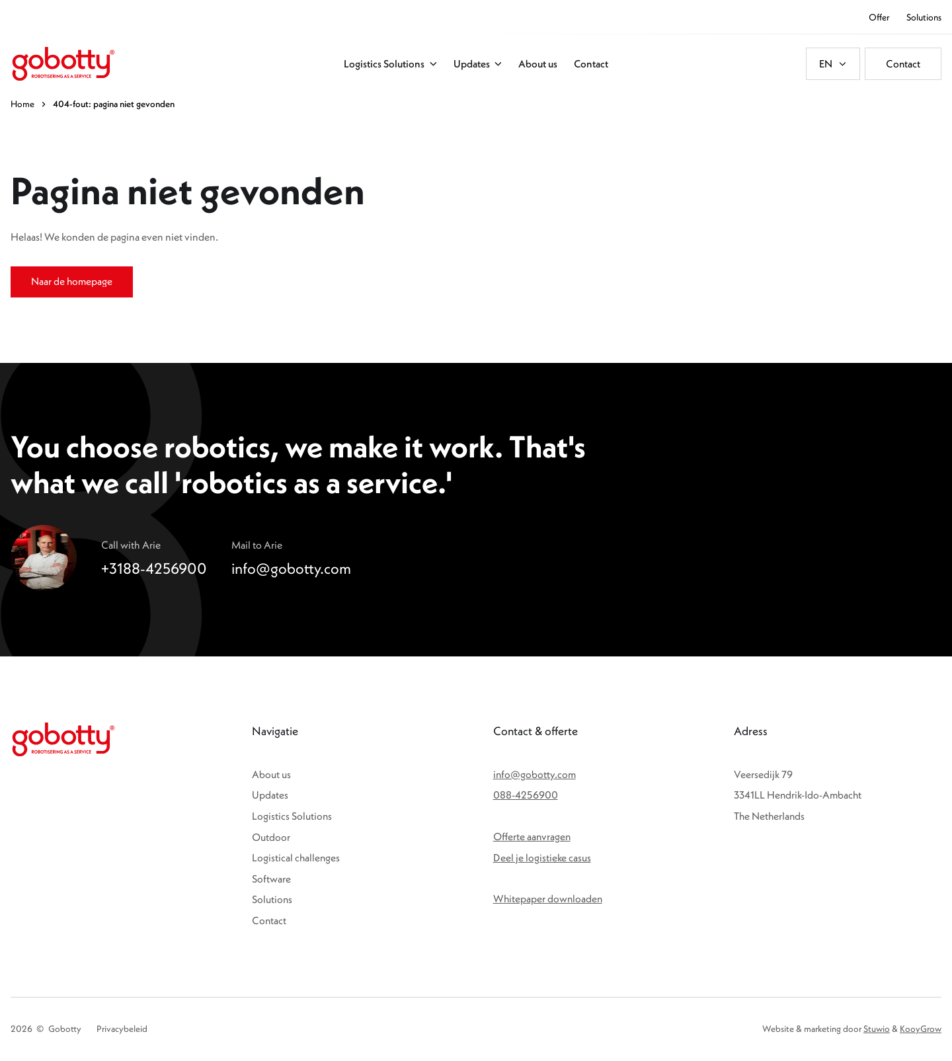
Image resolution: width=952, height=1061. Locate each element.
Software (271, 878)
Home (22, 104)
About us (271, 774)
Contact (269, 920)
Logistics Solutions (292, 815)
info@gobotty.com (534, 774)
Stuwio (876, 1029)
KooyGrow (920, 1029)
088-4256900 (525, 794)
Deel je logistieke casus (542, 857)
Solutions (272, 899)
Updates (270, 794)
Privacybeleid (122, 1029)
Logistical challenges (296, 857)
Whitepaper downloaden (547, 898)
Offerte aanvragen (532, 836)
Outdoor (271, 837)
